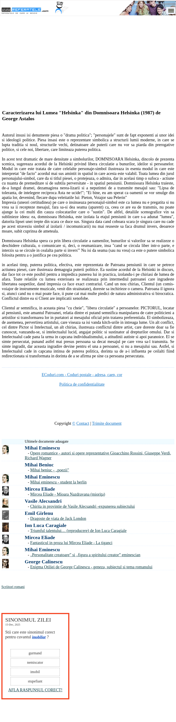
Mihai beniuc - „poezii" (49, 470)
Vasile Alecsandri (43, 501)
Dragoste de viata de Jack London (58, 518)
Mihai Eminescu (42, 448)
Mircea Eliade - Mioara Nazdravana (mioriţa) (67, 494)
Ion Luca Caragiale (45, 525)
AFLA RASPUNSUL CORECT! (35, 690)
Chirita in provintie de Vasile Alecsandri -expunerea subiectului (82, 506)
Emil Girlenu (39, 513)
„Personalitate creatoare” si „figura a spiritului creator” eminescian (85, 555)
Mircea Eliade (40, 489)
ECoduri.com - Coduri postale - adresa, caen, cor (82, 374)
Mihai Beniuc (39, 465)
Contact (82, 423)
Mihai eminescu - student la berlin (58, 482)
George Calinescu (44, 561)
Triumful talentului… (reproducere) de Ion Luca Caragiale (78, 530)
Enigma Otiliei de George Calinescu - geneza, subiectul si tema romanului (91, 567)
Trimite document (107, 423)
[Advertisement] (88, 56)
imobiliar (39, 637)
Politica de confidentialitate (82, 384)
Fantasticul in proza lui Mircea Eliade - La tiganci (71, 542)
